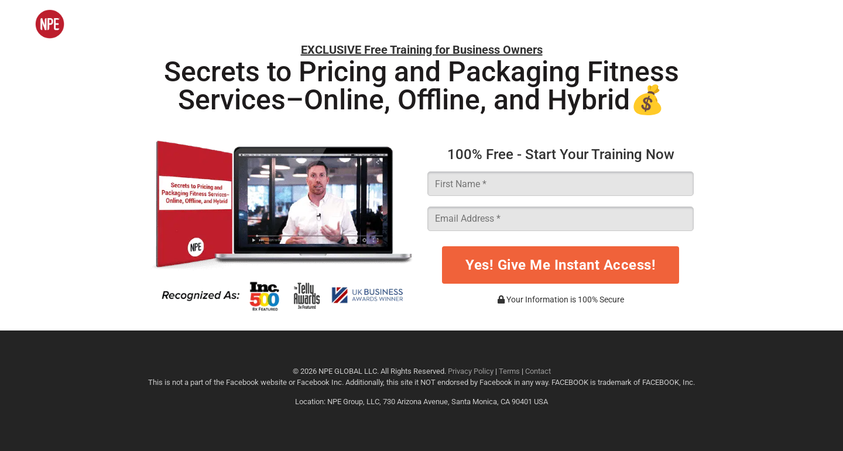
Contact (538, 371)
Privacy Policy (471, 371)
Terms (509, 371)
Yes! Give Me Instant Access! (560, 265)
